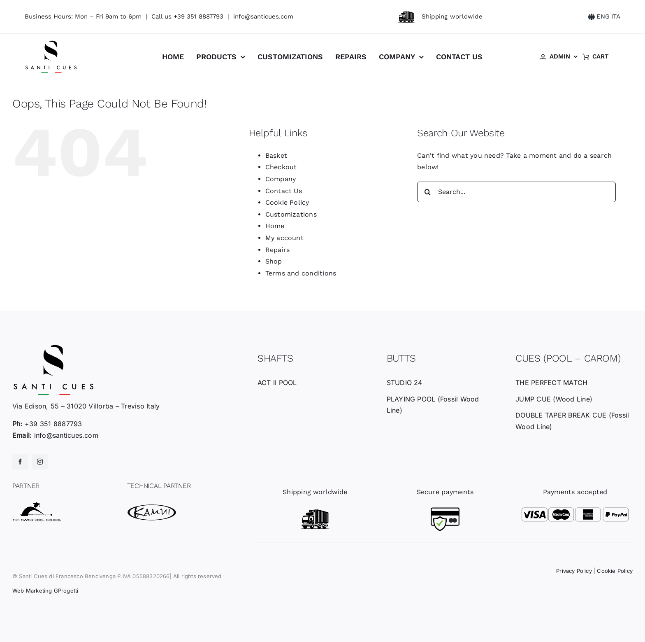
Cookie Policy (287, 202)
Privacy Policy (574, 570)
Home (275, 226)
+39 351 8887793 (198, 16)
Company (280, 179)
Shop (273, 261)
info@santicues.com (263, 16)
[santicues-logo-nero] (51, 43)
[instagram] (40, 461)
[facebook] (20, 461)
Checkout (281, 167)
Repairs (277, 250)
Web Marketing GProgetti (45, 590)
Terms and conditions (300, 273)
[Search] (427, 192)
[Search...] (516, 192)
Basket (276, 155)
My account (284, 238)
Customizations (291, 214)
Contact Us (283, 191)
